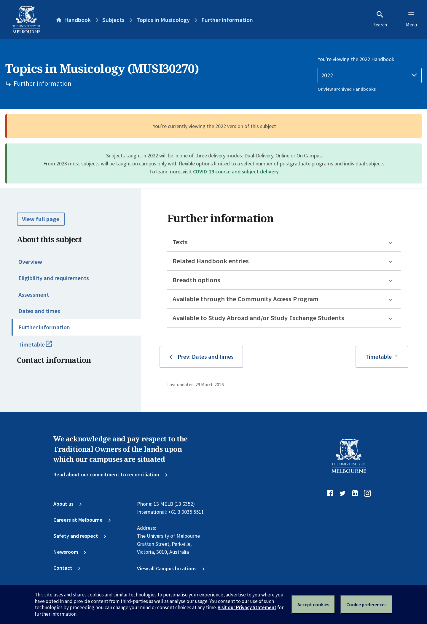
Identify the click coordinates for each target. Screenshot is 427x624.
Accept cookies (313, 604)
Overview (30, 262)
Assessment (33, 295)
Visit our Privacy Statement (247, 607)
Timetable (42, 347)
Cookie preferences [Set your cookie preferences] (366, 604)
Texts (180, 242)
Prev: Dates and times (206, 356)
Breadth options (196, 280)
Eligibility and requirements (53, 278)
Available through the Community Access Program (245, 299)
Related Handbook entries (211, 261)
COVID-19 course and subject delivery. (236, 171)
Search (380, 19)
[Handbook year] (369, 75)
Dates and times (39, 311)
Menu (411, 19)
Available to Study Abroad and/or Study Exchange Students (258, 318)
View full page (41, 219)
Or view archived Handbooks (347, 89)
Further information (44, 327)
